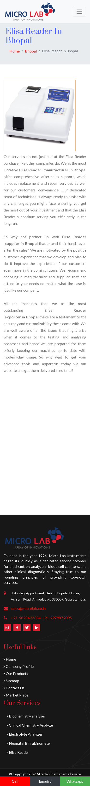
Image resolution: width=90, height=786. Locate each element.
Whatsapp (75, 781)
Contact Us (14, 688)
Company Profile (19, 666)
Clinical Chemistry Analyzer (30, 725)
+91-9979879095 (57, 617)
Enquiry (45, 781)
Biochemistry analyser (26, 716)
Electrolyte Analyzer (24, 734)
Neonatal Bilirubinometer (29, 743)
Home (14, 51)
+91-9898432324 (26, 617)
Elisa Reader (18, 752)
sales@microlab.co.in (28, 608)
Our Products (16, 673)
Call (15, 781)
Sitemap (11, 680)
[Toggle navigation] (79, 11)
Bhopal (31, 51)
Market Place (16, 695)
